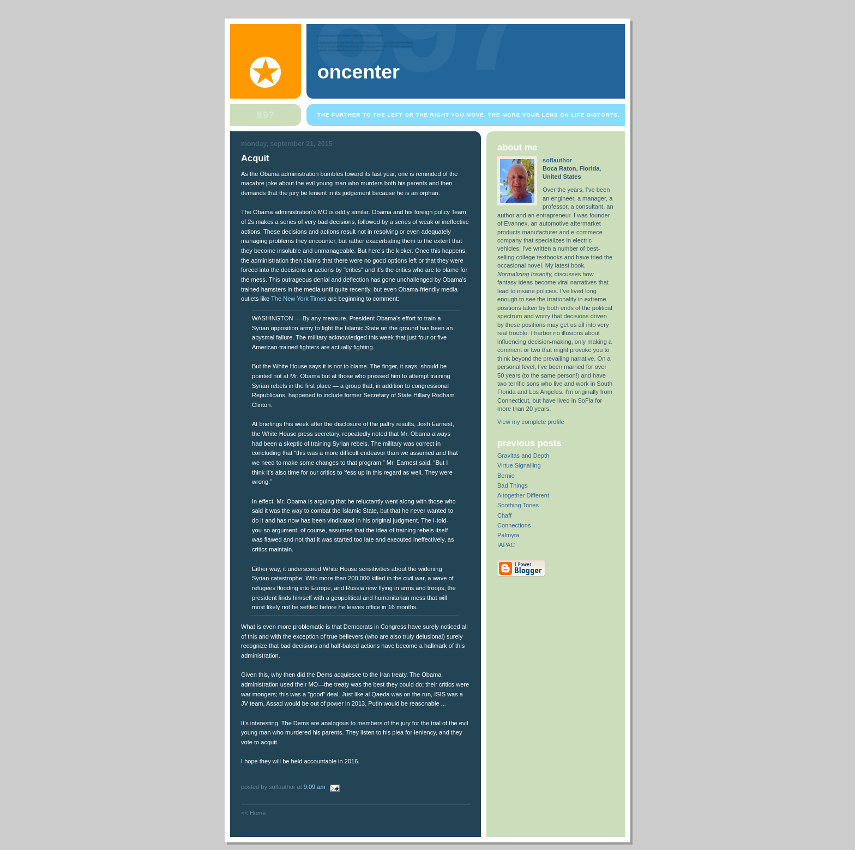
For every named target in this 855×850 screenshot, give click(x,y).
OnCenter (358, 72)
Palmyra (508, 535)
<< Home (253, 813)
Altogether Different (523, 495)
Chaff (504, 515)
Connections (514, 525)
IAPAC (506, 545)
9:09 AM (315, 787)
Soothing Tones (518, 505)
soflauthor (557, 160)
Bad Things (512, 485)
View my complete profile (530, 421)
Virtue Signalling (519, 465)
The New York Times (298, 298)
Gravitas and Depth (523, 455)
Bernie (506, 475)
